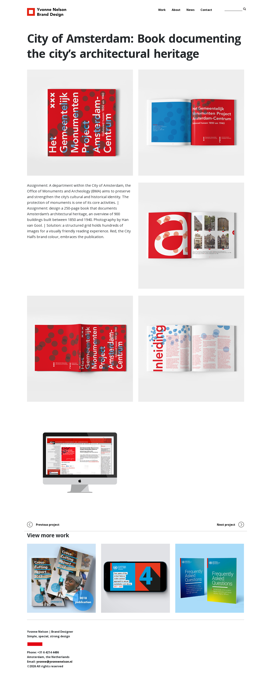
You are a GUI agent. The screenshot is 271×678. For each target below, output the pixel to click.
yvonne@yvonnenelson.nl (54, 662)
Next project (226, 525)
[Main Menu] (180, 10)
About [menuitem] (176, 10)
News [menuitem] (190, 10)
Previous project (47, 525)
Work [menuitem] (162, 10)
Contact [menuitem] (206, 10)
